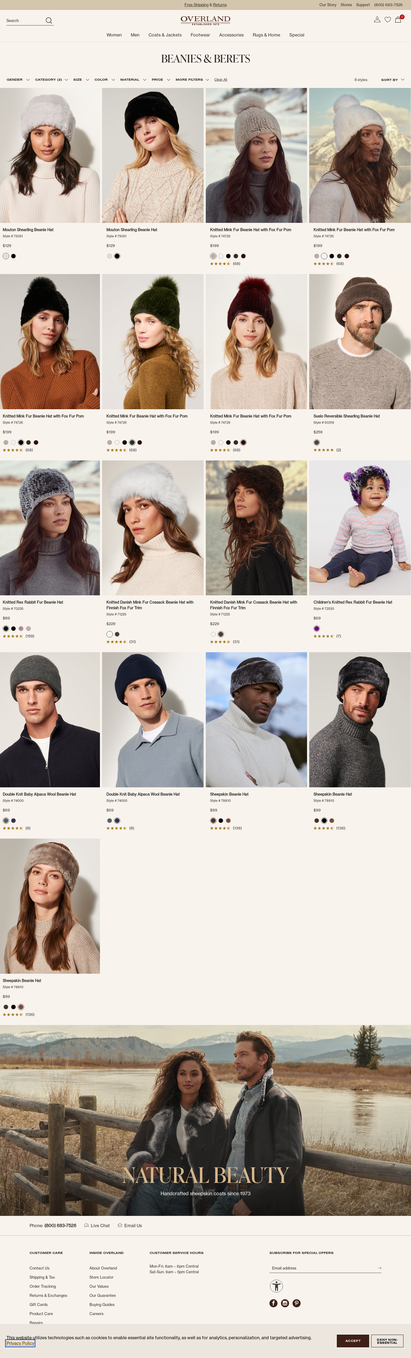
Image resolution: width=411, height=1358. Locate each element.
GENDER (15, 80)
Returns (220, 4)
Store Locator (101, 1277)
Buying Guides (101, 1304)
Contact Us (39, 1268)
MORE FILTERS (189, 80)
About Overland (103, 1268)
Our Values (99, 1286)
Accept (352, 1341)
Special (296, 35)
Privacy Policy (20, 1343)
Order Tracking (43, 1286)
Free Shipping (196, 4)
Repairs (36, 1322)
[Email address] (323, 1268)
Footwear (200, 35)
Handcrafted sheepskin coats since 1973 (206, 1193)
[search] (25, 20)
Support (363, 4)
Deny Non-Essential (387, 1341)
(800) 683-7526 (388, 4)
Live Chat (97, 1225)
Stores (346, 4)
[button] (377, 19)
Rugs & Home (266, 35)
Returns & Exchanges (48, 1295)
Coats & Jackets (165, 35)
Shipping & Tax (42, 1277)
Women (114, 35)
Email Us (130, 1225)
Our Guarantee (102, 1295)
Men (135, 35)
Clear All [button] (220, 80)
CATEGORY (48, 80)
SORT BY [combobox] (392, 80)
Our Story (327, 4)
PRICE (158, 80)
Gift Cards (39, 1304)
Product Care (41, 1313)
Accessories (231, 35)
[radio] (6, 256)
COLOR (102, 80)
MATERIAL (130, 80)
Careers (96, 1313)
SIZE (78, 80)
